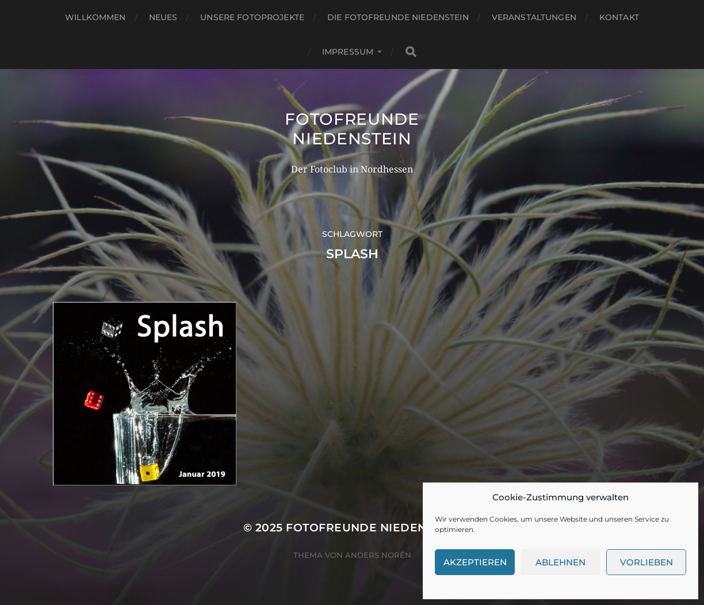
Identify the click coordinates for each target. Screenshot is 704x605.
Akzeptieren (475, 562)
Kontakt (619, 17)
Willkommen (95, 17)
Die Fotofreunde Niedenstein (398, 17)
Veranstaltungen (534, 17)
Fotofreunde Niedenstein (352, 128)
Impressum (347, 52)
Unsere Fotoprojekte (252, 17)
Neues (163, 17)
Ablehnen (560, 562)
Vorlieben (646, 562)
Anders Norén (378, 555)
